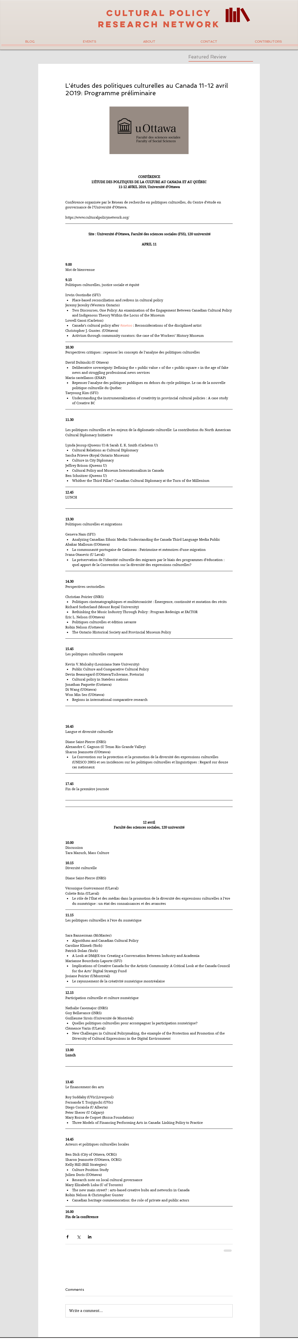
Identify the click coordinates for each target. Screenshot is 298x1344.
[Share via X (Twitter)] (78, 1237)
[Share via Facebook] (67, 1237)
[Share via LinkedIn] (90, 1237)
